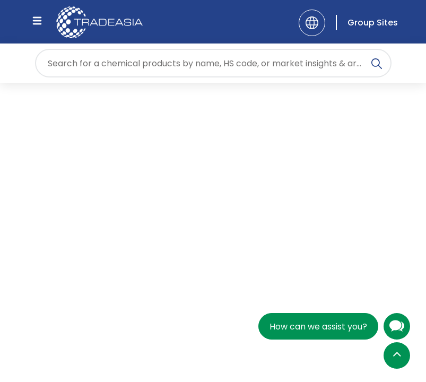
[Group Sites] (367, 22)
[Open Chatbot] (396, 328)
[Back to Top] (396, 356)
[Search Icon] (376, 65)
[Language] (312, 23)
